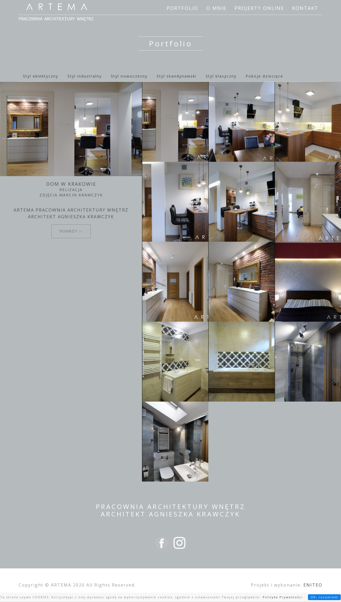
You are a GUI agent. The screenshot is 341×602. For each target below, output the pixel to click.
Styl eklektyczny (40, 76)
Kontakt (305, 8)
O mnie (216, 8)
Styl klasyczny (221, 76)
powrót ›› (71, 231)
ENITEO (312, 585)
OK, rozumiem (324, 597)
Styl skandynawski (177, 76)
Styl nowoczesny (129, 76)
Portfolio (182, 8)
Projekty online (259, 8)
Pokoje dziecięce (264, 76)
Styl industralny (84, 76)
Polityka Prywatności (283, 597)
